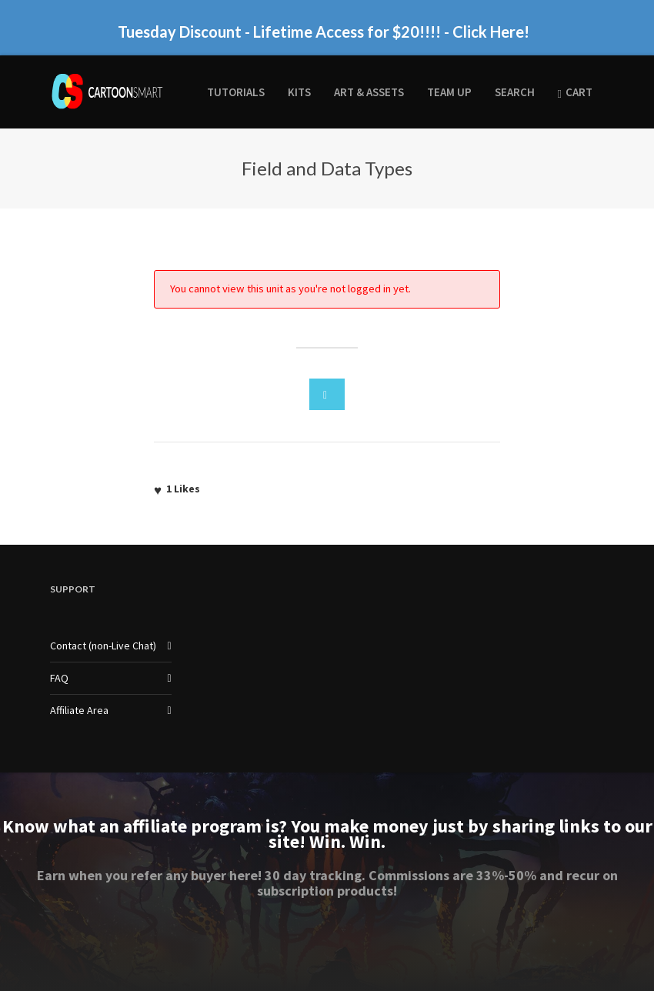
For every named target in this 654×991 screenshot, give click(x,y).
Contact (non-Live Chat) (103, 645)
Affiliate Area (79, 710)
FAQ (59, 678)
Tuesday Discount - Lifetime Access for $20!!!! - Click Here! (323, 31)
